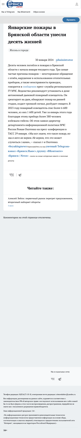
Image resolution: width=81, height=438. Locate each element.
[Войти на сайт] (77, 4)
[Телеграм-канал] (59, 379)
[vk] (11, 175)
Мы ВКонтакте (24, 12)
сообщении (29, 86)
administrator (64, 59)
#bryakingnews (17, 146)
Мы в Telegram (8, 12)
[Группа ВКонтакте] (52, 379)
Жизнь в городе (19, 50)
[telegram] (21, 175)
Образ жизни (39, 12)
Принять (71, 19)
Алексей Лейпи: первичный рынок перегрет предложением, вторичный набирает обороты (40, 202)
